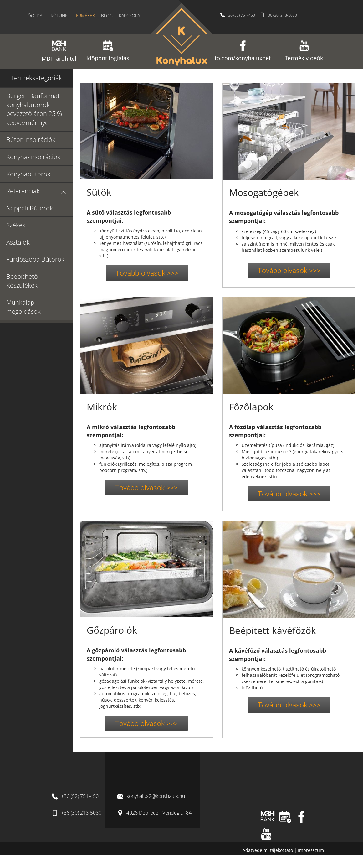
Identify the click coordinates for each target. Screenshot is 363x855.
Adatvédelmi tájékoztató (268, 850)
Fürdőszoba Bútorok (35, 259)
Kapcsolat (130, 15)
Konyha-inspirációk (33, 157)
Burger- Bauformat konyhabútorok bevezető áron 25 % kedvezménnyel (34, 109)
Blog (107, 15)
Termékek (84, 15)
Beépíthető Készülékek (22, 281)
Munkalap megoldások (23, 307)
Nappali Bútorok (29, 208)
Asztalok (18, 242)
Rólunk (59, 15)
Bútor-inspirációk (30, 139)
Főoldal (34, 15)
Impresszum (311, 850)
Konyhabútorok (28, 174)
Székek (16, 225)
